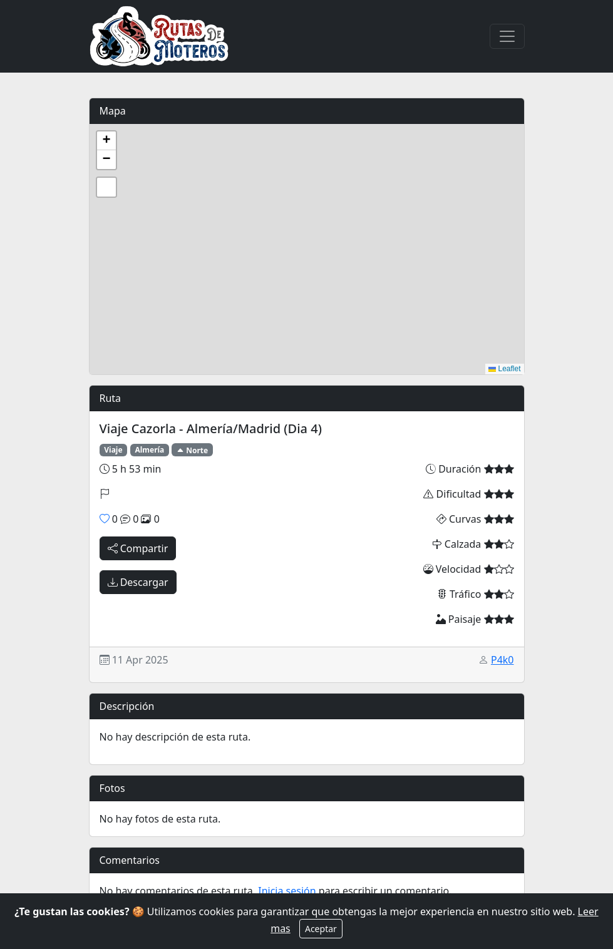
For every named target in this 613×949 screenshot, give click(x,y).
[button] (106, 140)
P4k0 (502, 660)
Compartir (138, 548)
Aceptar (321, 929)
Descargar (138, 582)
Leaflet (504, 368)
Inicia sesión (287, 891)
